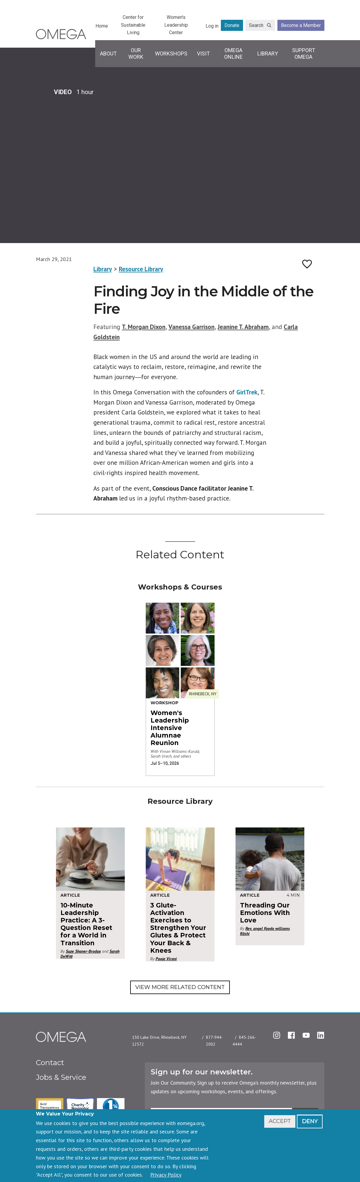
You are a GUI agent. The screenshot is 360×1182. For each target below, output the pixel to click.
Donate (231, 25)
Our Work (135, 53)
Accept (280, 1121)
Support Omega (303, 53)
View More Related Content (180, 987)
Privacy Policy (165, 1174)
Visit (203, 53)
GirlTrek (246, 392)
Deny (310, 1121)
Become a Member (301, 25)
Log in (212, 26)
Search (256, 25)
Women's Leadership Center (176, 24)
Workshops (171, 53)
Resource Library (141, 269)
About (108, 53)
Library (267, 53)
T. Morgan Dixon (143, 327)
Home (101, 26)
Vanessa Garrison (191, 327)
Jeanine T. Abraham (243, 327)
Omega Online (233, 53)
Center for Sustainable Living (133, 24)
